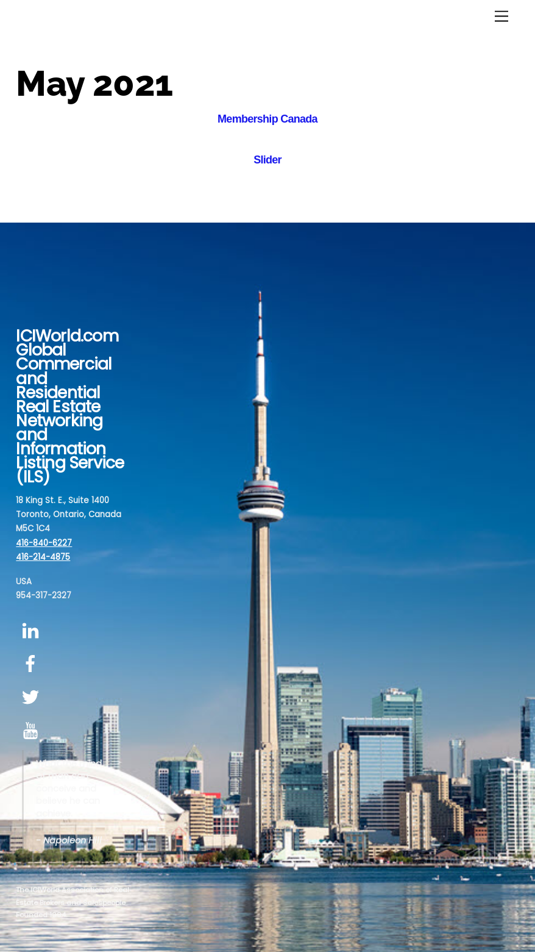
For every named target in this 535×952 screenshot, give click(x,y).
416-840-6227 (44, 543)
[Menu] (501, 17)
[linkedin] (32, 631)
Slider (267, 160)
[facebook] (32, 664)
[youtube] (32, 731)
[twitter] (32, 697)
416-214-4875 (43, 557)
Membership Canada (267, 119)
